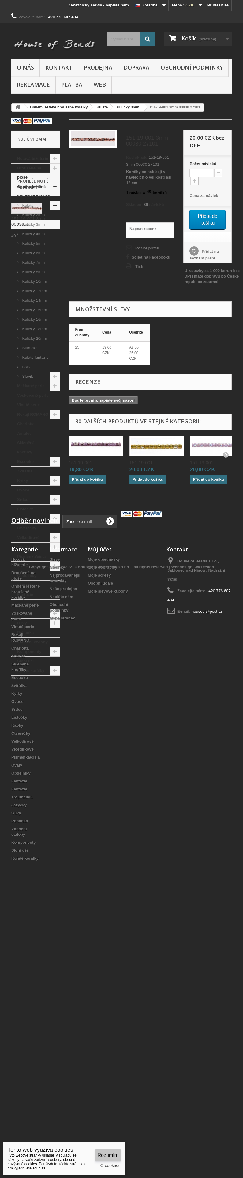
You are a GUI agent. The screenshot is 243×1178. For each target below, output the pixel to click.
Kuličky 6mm (33, 253)
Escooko (25, 461)
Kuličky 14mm (34, 300)
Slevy (55, 829)
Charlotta (26, 424)
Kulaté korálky (30, 670)
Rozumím (108, 1155)
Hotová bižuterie (32, 158)
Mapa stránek (62, 887)
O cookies (109, 1165)
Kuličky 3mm (33, 224)
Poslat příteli (147, 248)
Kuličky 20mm (34, 338)
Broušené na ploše (29, 173)
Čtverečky (26, 528)
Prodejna (98, 67)
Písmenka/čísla (31, 556)
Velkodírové (28, 537)
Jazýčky (24, 613)
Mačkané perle (31, 386)
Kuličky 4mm (33, 234)
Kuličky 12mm (34, 291)
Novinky (57, 837)
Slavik (27, 376)
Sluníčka (29, 348)
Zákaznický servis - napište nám (98, 5)
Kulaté (27, 205)
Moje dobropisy (102, 837)
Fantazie (25, 585)
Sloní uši (25, 661)
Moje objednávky (104, 829)
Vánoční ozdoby (32, 642)
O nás (25, 67)
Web (100, 84)
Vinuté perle (28, 405)
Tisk (139, 266)
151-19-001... (82, 462)
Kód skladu (137, 157)
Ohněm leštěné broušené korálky (33, 191)
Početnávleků (202, 163)
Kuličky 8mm (33, 272)
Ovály (22, 566)
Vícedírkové (28, 547)
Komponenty (29, 651)
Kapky (23, 518)
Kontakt (59, 67)
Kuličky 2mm (33, 215)
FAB (25, 367)
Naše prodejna (63, 858)
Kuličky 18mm (34, 329)
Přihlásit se (218, 5)
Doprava (136, 67)
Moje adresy (99, 845)
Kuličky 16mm (34, 319)
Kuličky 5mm (33, 243)
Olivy (22, 623)
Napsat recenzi (143, 228)
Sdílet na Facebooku (151, 257)
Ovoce (23, 490)
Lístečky (25, 509)
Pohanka (25, 632)
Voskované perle (32, 395)
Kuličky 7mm (33, 262)
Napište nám (61, 866)
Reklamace (33, 84)
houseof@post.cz (207, 881)
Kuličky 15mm (34, 310)
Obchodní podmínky (192, 67)
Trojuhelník (27, 604)
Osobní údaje (100, 852)
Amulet (24, 433)
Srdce (22, 499)
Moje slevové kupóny (108, 860)
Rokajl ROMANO (32, 414)
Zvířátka (24, 471)
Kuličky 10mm (34, 281)
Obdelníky (26, 575)
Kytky (22, 480)
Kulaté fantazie (35, 357)
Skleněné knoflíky (26, 447)
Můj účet (100, 819)
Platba (71, 84)
